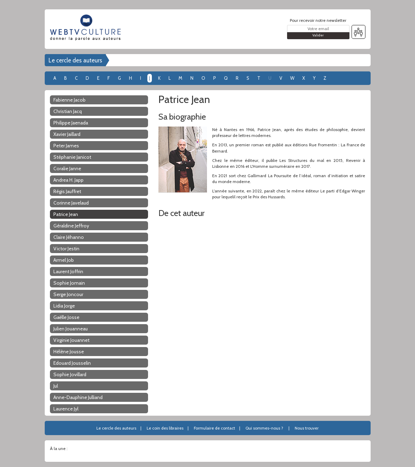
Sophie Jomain (69, 283)
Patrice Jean (65, 214)
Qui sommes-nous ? (264, 428)
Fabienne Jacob (69, 100)
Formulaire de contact (214, 428)
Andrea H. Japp (68, 180)
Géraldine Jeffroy (71, 226)
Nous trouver (307, 428)
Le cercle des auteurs (75, 60)
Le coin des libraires (165, 428)
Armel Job (63, 260)
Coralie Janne (67, 168)
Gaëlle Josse (66, 317)
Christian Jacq (67, 111)
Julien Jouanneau (70, 329)
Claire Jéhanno (68, 237)
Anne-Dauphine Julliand (78, 397)
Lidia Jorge (64, 306)
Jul (55, 386)
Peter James (66, 145)
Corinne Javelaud (71, 203)
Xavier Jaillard (66, 134)
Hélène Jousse (68, 351)
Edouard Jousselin (72, 363)
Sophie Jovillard (69, 374)
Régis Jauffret (67, 191)
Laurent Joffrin (68, 271)
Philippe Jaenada (70, 123)
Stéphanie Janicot (72, 157)
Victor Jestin (66, 248)
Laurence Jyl (65, 409)
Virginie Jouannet (71, 340)
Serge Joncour (68, 294)
